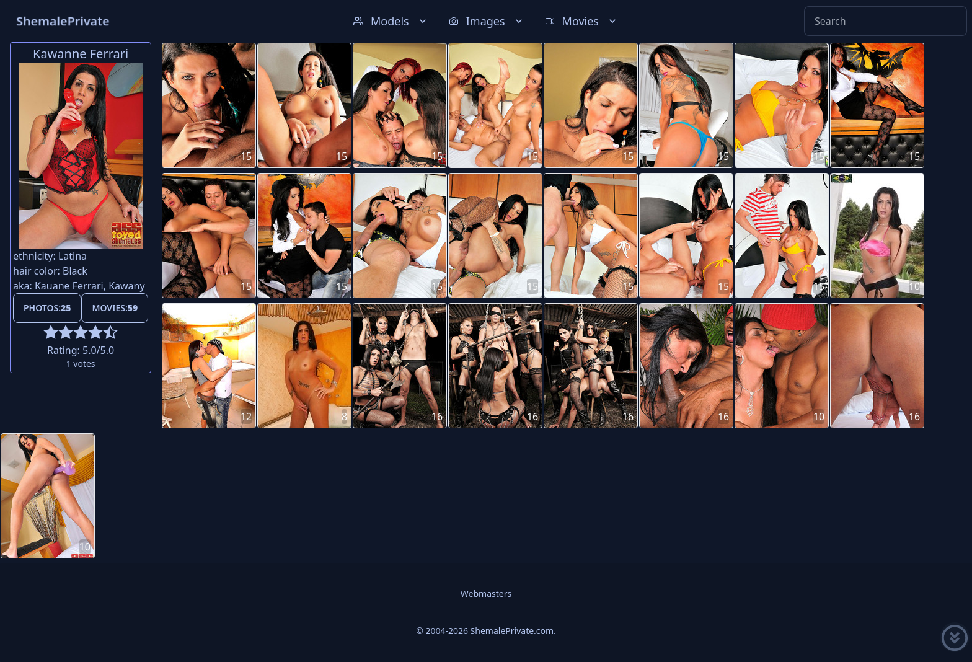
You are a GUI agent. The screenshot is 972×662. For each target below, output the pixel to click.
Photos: (47, 308)
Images (487, 21)
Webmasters (486, 593)
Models (391, 21)
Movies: (115, 308)
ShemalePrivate (62, 20)
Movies (582, 21)
